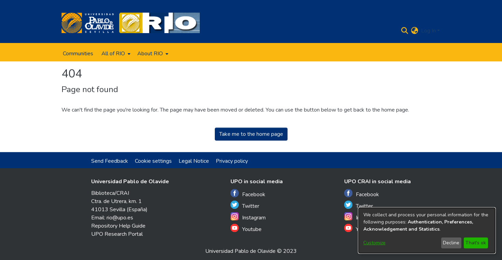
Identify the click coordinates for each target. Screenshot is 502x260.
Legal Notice (194, 161)
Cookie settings (153, 161)
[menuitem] (115, 53)
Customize (374, 243)
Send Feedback (109, 161)
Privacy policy (232, 161)
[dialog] (427, 230)
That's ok (475, 243)
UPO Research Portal (117, 234)
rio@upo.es (120, 217)
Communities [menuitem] (78, 53)
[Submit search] (405, 31)
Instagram (248, 216)
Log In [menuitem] (428, 30)
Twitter (245, 205)
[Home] (87, 23)
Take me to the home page (251, 134)
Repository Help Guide (118, 226)
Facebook (248, 193)
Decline (451, 243)
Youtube (246, 228)
